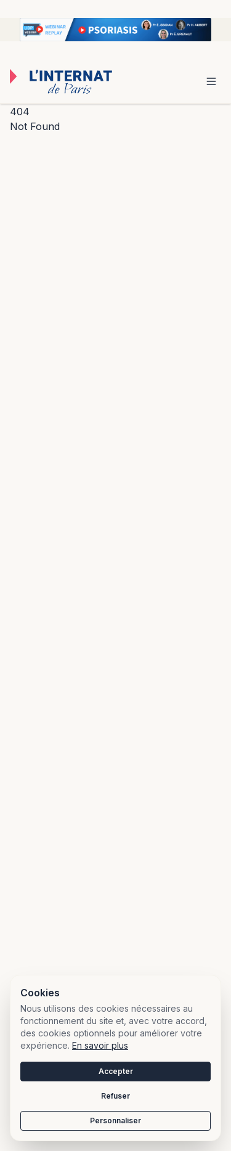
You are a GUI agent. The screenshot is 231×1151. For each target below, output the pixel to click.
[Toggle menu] (211, 81)
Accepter (116, 1071)
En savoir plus (100, 1045)
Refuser (115, 1095)
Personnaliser (115, 1120)
